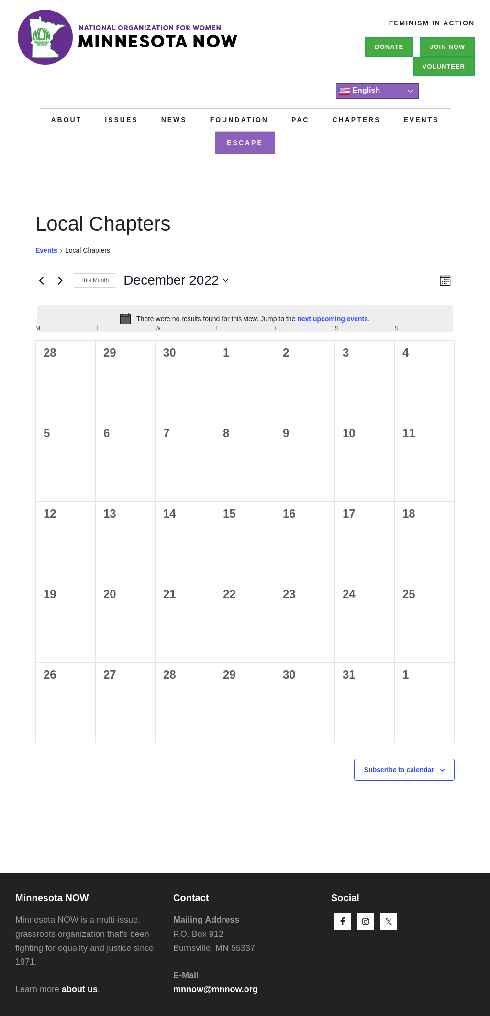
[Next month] (60, 280)
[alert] (245, 318)
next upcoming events (332, 319)
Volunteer (444, 66)
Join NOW (447, 46)
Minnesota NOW (158, 43)
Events (46, 250)
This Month (94, 280)
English (359, 91)
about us (80, 989)
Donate (389, 46)
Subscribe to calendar (399, 770)
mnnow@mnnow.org (215, 989)
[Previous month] (41, 280)
